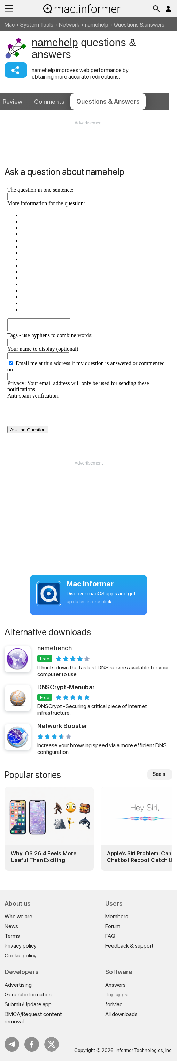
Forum (112, 926)
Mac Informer (90, 583)
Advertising (18, 984)
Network (69, 24)
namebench (54, 648)
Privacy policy (21, 945)
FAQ (110, 936)
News (11, 926)
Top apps (116, 994)
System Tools (36, 24)
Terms (12, 936)
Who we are (18, 916)
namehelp (96, 24)
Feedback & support (129, 945)
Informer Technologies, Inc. (144, 1050)
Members (116, 916)
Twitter (51, 1044)
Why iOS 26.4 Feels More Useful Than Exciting (43, 856)
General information (28, 994)
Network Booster (62, 725)
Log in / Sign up (168, 9)
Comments (49, 101)
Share (16, 70)
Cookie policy (21, 955)
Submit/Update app (28, 1004)
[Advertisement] (88, 147)
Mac (10, 24)
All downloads (121, 1014)
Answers (108, 101)
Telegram (12, 1044)
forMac (113, 1004)
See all (160, 774)
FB (31, 1044)
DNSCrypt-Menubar (66, 687)
